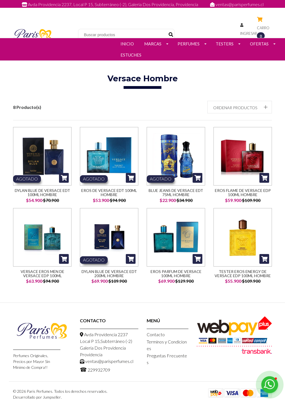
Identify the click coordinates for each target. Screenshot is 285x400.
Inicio (127, 43)
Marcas (152, 43)
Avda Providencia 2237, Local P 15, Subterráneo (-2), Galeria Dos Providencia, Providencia (110, 4)
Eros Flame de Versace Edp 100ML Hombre (243, 192)
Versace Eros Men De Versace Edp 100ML (42, 273)
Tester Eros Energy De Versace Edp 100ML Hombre (243, 273)
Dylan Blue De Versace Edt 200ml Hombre (109, 273)
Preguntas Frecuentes (167, 359)
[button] (239, 107)
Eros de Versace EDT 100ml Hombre (109, 192)
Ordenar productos (235, 107)
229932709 (148, 10)
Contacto (156, 334)
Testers (225, 43)
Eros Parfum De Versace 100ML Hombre (176, 273)
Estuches (131, 54)
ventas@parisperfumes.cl (237, 4)
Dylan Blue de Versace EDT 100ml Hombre (42, 192)
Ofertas (259, 43)
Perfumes (189, 43)
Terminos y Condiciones (167, 345)
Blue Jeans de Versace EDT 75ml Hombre (176, 192)
